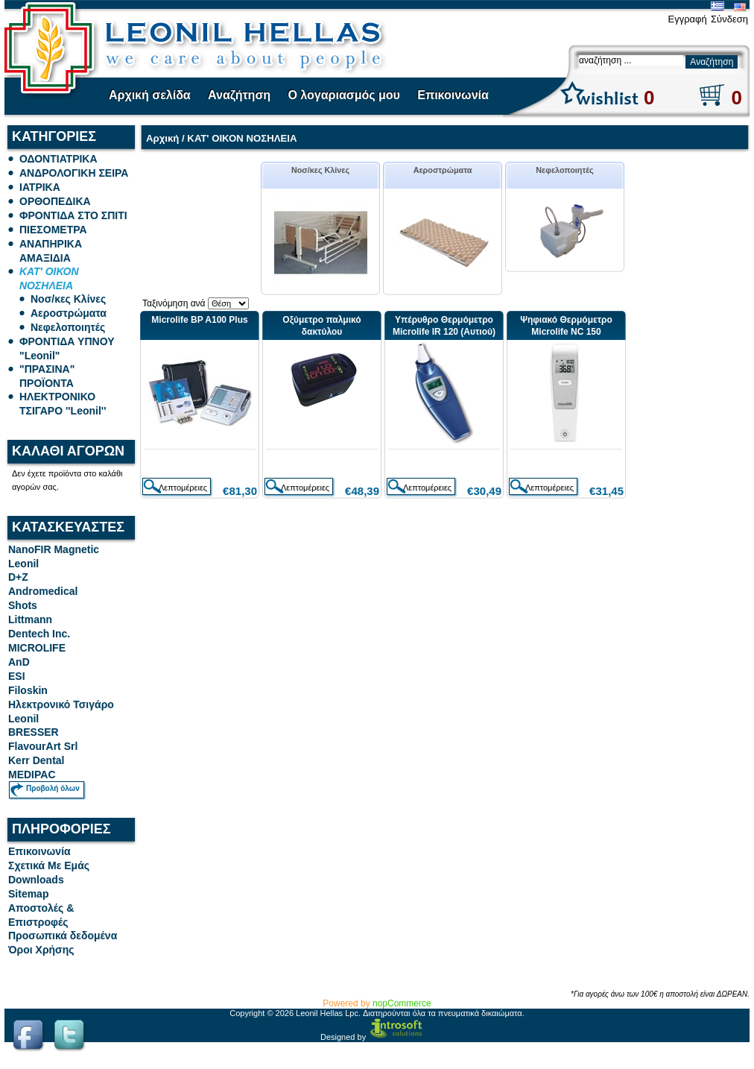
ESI (16, 676)
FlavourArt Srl (42, 746)
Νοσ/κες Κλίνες (68, 299)
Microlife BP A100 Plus (199, 320)
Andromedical (42, 591)
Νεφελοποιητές (68, 327)
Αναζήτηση (239, 95)
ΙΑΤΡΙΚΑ (39, 187)
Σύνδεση (729, 19)
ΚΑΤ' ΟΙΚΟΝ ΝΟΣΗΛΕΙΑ (242, 138)
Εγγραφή (687, 19)
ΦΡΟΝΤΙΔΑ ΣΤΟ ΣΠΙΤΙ (73, 215)
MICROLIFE (37, 648)
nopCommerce (402, 1003)
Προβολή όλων (53, 788)
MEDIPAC (32, 775)
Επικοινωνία (453, 95)
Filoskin (28, 690)
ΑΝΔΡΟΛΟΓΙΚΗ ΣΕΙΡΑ (73, 173)
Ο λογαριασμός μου (343, 95)
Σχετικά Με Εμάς (48, 865)
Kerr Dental (36, 760)
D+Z (18, 577)
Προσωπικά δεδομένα (62, 936)
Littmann (30, 619)
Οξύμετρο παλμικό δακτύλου (321, 326)
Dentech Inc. (39, 634)
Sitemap (28, 894)
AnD (19, 662)
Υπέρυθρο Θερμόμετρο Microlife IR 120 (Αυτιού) (444, 326)
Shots (22, 605)
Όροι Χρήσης (41, 950)
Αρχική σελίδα (150, 95)
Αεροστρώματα (69, 313)
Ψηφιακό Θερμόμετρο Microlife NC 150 (566, 326)
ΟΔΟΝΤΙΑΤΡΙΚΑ (58, 159)
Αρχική (162, 138)
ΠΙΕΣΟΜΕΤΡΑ (53, 230)
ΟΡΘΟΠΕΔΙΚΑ (55, 201)
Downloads (36, 880)
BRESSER (33, 732)
